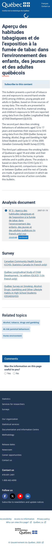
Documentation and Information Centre (20, 429)
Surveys (5, 409)
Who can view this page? (17, 522)
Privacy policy (43, 519)
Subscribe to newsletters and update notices (23, 502)
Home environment (12, 335)
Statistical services (10, 424)
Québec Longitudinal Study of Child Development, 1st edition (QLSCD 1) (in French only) (24, 275)
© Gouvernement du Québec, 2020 (24, 542)
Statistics (6, 399)
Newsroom (7, 449)
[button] (6, 210)
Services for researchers (13, 404)
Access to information (24, 519)
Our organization (10, 419)
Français (44, 3)
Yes (7, 373)
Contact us (45, 6)
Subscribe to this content (18, 84)
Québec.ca (38, 522)
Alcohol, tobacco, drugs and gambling (21, 322)
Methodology (8, 434)
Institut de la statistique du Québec (15, 11)
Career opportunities (11, 455)
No (16, 373)
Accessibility (6, 519)
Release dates (8, 444)
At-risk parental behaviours (16, 329)
